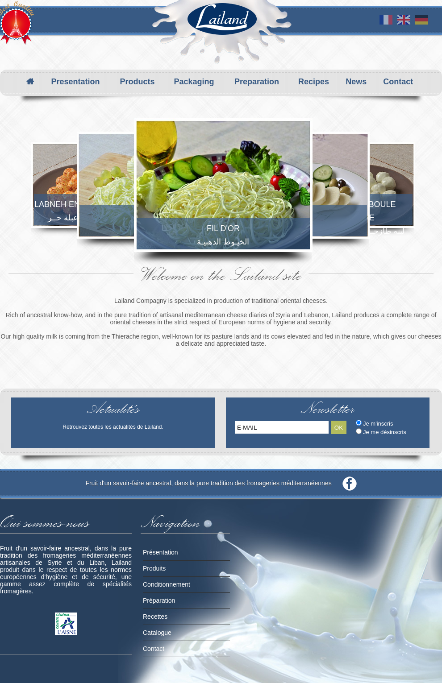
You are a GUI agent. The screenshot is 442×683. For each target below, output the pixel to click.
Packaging (194, 81)
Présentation (160, 552)
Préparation (159, 600)
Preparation (256, 81)
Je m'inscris (378, 423)
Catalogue (157, 632)
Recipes (313, 81)
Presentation (75, 81)
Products (137, 81)
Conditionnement (166, 584)
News (356, 81)
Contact (398, 81)
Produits (154, 568)
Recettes (155, 616)
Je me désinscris (384, 432)
